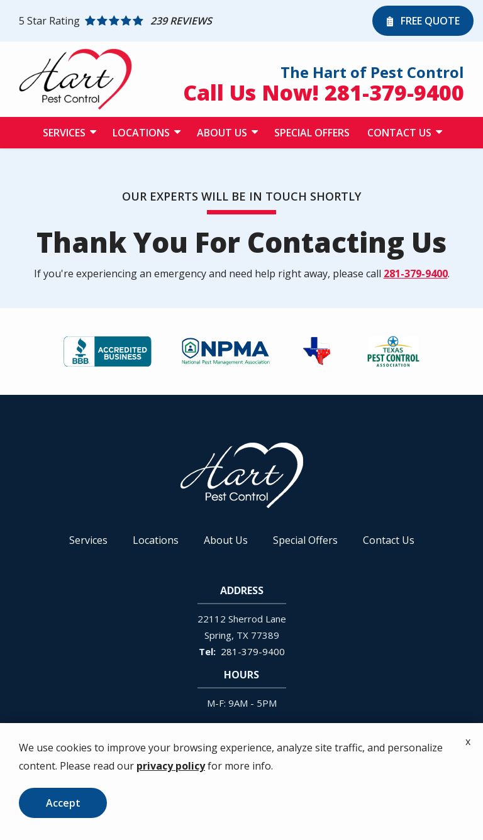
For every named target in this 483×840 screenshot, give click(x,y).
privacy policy (170, 766)
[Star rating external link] (192, 21)
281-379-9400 (416, 273)
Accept (63, 803)
